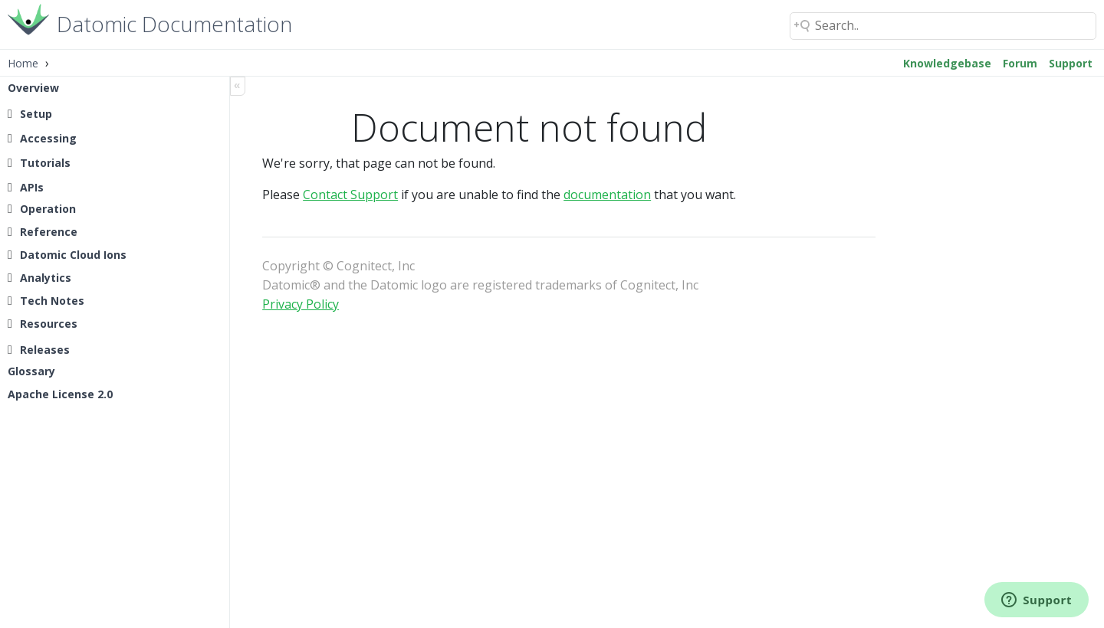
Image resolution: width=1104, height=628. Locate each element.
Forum (1020, 63)
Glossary (31, 371)
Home (23, 63)
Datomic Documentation (174, 22)
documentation (615, 194)
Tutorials (45, 162)
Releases (45, 349)
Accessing (48, 138)
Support (1070, 63)
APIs (32, 187)
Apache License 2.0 (60, 394)
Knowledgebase (947, 63)
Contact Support (358, 194)
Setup (36, 113)
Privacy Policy (308, 304)
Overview (33, 87)
